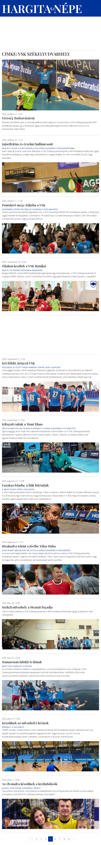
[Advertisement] (50, 30)
